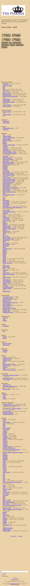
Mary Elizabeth (7, 500)
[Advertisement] (15, 64)
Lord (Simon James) (8, 378)
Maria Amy (6, 495)
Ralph (4, 247)
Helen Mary (6, 326)
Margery (5, 230)
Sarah (4, 271)
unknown (5, 367)
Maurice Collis (6, 237)
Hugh (4, 193)
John (4, 199)
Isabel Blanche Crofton (9, 194)
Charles (5, 439)
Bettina (4, 142)
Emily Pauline (6, 172)
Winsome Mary (7, 389)
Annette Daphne (7, 136)
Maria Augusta (6, 231)
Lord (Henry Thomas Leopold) (11, 375)
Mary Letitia (6, 503)
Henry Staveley (7, 306)
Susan (4, 278)
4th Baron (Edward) (8, 414)
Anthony (5, 431)
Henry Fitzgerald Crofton (9, 192)
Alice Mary (6, 83)
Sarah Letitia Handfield (9, 274)
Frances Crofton (7, 177)
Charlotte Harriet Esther (9, 448)
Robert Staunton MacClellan (10, 96)
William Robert (7, 291)
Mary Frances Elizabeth (9, 502)
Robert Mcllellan (7, 95)
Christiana (5, 156)
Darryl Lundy (15, 579)
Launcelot (5, 213)
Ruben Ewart (6, 345)
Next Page (4, 47)
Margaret (5, 223)
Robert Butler (6, 265)
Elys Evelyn (6, 170)
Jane (4, 92)
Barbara (5, 336)
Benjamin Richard (7, 140)
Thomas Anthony (7, 282)
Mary (4, 234)
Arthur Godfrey (7, 139)
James (4, 89)
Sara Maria (5, 270)
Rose (4, 268)
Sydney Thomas (7, 105)
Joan (4, 197)
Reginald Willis (7, 93)
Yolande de (5, 129)
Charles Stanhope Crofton (9, 152)
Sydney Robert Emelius (9, 102)
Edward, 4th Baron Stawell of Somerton (13, 452)
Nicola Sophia (6, 244)
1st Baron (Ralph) (7, 404)
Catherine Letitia (7, 438)
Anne (4, 135)
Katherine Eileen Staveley (9, 308)
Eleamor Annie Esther (8, 163)
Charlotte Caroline (7, 446)
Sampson (5, 518)
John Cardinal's (12, 583)
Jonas (4, 485)
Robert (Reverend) (7, 263)
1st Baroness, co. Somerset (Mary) (11, 405)
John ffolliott (6, 203)
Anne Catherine (7, 428)
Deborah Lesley (7, 360)
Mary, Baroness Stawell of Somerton (12, 505)
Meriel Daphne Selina (8, 238)
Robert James (6, 267)
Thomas (5, 520)
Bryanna (5, 435)
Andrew (5, 357)
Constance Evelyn (7, 85)
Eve (4, 387)
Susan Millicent (7, 280)
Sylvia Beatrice (7, 281)
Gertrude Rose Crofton (8, 182)
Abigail (5, 419)
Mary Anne (5, 236)
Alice (4, 421)
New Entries (5, 42)
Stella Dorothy (6, 100)
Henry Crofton (6, 190)
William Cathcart (7, 288)
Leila (4, 214)
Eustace (5, 463)
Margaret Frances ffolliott (9, 228)
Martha (4, 233)
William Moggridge (8, 528)
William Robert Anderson (9, 370)
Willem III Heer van (8, 128)
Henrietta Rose (6, 189)
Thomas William (7, 106)
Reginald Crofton (7, 248)
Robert (4, 254)
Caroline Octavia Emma (9, 144)
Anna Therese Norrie (8, 298)
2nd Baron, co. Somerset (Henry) (12, 408)
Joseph (4, 490)
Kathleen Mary (6, 309)
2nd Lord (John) (7, 411)
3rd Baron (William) (8, 412)
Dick (4, 86)
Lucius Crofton (6, 220)
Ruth (4, 516)
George (4, 338)
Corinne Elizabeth (7, 358)
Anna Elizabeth (7, 422)
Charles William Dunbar (10, 153)
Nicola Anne (6, 243)
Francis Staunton (7, 111)
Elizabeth (5, 166)
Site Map (12, 45)
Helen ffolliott (6, 186)
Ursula (4, 397)
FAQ (10, 42)
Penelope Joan (6, 311)
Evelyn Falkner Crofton (9, 174)
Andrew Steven (7, 385)
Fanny (4, 465)
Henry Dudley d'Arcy (8, 305)
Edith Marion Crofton (8, 162)
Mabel (4, 221)
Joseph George (6, 492)
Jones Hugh (6, 206)
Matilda (5, 320)
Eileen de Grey (6, 301)
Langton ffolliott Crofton (9, 211)
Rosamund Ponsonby (8, 312)
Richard (5, 250)
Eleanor (5, 453)
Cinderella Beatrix (7, 157)
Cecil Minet (6, 149)
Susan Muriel (6, 122)
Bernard (5, 433)
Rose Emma (6, 515)
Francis (4, 466)
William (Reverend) (8, 287)
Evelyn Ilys (6, 176)
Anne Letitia (6, 429)
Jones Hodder (6, 204)
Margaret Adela (7, 226)
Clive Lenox (6, 160)
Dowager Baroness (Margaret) (12, 449)
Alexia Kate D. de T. (8, 296)
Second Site (17, 583)
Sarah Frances (6, 272)
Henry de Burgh (7, 304)
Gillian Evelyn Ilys (7, 183)
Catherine (5, 146)
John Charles (6, 200)
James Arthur (6, 90)
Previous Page (19, 45)
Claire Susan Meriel (8, 159)
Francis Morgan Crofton (9, 180)
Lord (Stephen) (6, 379)
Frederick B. (6, 121)
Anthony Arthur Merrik (9, 137)
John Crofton (6, 201)
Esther (4, 461)
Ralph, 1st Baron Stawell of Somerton (12, 509)
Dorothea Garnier (7, 299)
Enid (4, 88)
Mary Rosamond (7, 343)
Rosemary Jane (6, 365)
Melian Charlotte (7, 508)
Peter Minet (6, 245)
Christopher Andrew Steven (10, 386)
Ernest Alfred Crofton (8, 173)
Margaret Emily (7, 227)
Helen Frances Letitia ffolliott (10, 187)
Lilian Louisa (6, 217)
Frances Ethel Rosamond (9, 179)
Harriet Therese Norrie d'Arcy (10, 302)
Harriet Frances (7, 184)
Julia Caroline (6, 210)
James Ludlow (6, 472)
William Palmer (7, 529)
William (5, 284)
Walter (4, 368)
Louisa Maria (6, 219)
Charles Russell (7, 150)
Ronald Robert (6, 99)
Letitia (4, 216)
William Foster (8, 525)
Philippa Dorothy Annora (9, 364)
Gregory (5, 361)
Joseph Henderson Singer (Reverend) (12, 207)
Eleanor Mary (6, 165)
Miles (4, 241)
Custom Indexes (17, 42)
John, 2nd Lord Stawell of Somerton (12, 482)
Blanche (5, 143)
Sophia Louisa (6, 277)
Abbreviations (5, 45)
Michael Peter (6, 240)
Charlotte (5, 441)
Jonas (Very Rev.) (7, 489)
